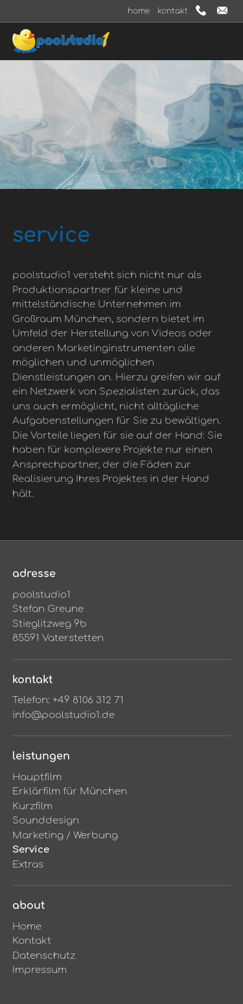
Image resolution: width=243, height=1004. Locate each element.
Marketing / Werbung (65, 835)
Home (139, 11)
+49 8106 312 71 (88, 700)
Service (30, 849)
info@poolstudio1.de (63, 715)
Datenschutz (43, 955)
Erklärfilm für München (69, 791)
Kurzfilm (32, 806)
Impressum (39, 970)
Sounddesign (45, 820)
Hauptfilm (37, 777)
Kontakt (172, 11)
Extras (27, 864)
